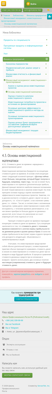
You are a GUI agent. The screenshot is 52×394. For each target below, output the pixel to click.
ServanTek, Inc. (43, 386)
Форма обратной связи (17, 375)
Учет (6, 53)
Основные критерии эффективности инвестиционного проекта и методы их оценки (26, 110)
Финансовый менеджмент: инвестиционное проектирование (26, 81)
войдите (38, 274)
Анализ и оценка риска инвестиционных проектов (26, 86)
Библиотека (18, 15)
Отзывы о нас (10, 349)
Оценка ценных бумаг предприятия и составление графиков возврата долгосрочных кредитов (25, 124)
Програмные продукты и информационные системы (23, 46)
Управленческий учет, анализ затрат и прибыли (23, 69)
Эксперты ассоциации (14, 344)
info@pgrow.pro (32, 10)
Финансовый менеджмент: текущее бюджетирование (22, 131)
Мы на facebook (11, 354)
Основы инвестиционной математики (20, 24)
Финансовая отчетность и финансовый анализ (23, 75)
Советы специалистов (26, 299)
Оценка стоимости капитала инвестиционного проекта (20, 97)
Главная (6, 15)
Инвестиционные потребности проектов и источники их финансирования (27, 103)
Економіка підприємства (17, 64)
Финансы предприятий (36, 15)
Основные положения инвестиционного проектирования (26, 117)
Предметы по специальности (17, 40)
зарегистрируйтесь (22, 274)
